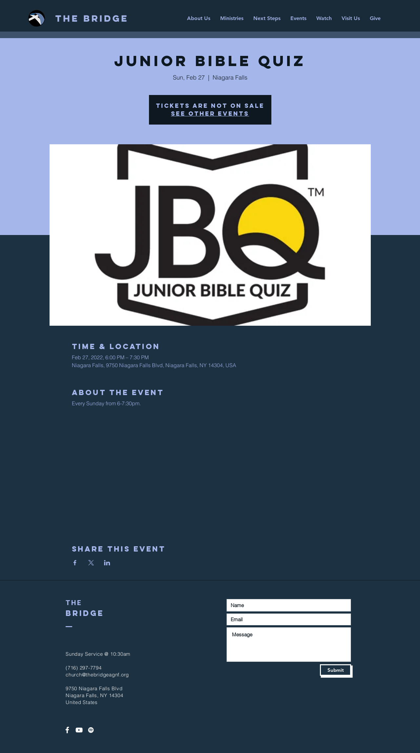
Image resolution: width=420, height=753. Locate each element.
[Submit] (335, 670)
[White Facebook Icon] (67, 730)
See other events (210, 113)
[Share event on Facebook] (75, 562)
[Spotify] (91, 730)
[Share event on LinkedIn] (107, 562)
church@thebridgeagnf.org (97, 674)
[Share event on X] (91, 562)
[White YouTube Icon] (79, 730)
